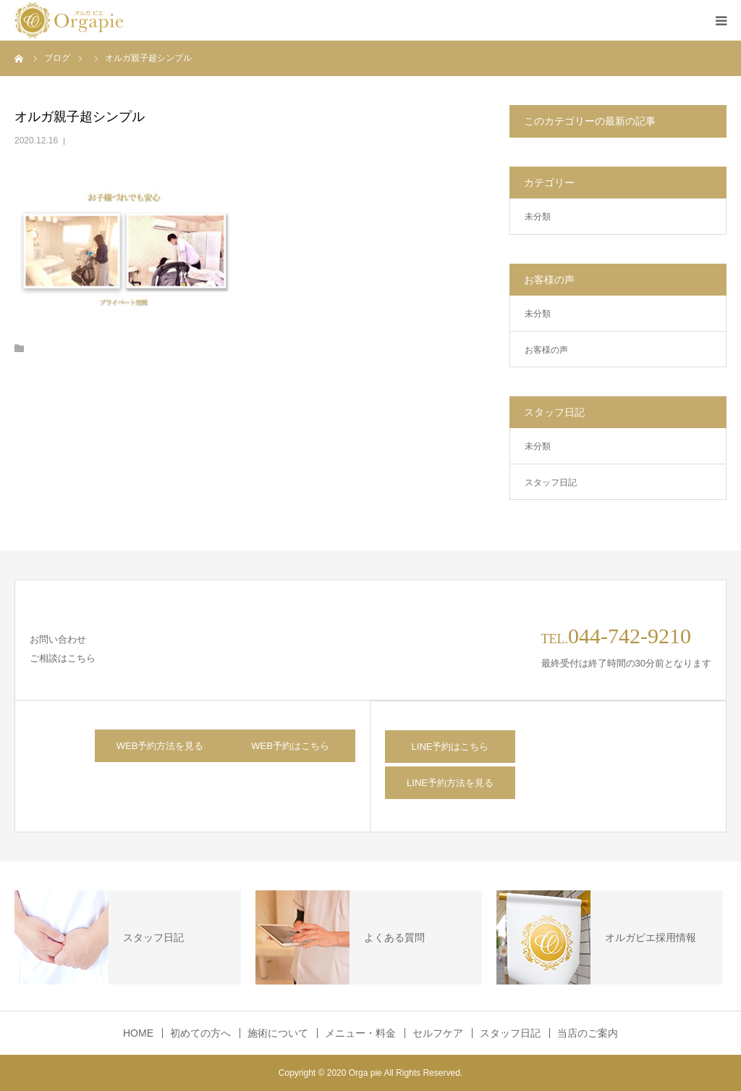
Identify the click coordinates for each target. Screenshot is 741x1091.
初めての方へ (200, 1033)
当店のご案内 (587, 1033)
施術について (277, 1033)
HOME (138, 1033)
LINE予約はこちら (450, 746)
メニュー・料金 (360, 1033)
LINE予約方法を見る (450, 782)
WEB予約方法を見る (160, 745)
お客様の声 (546, 350)
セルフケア (437, 1033)
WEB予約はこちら (290, 745)
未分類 (538, 217)
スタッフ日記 (551, 482)
